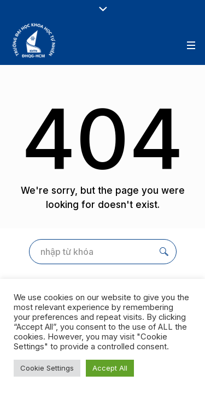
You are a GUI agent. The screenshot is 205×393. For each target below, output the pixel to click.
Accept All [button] (109, 368)
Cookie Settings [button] (47, 368)
